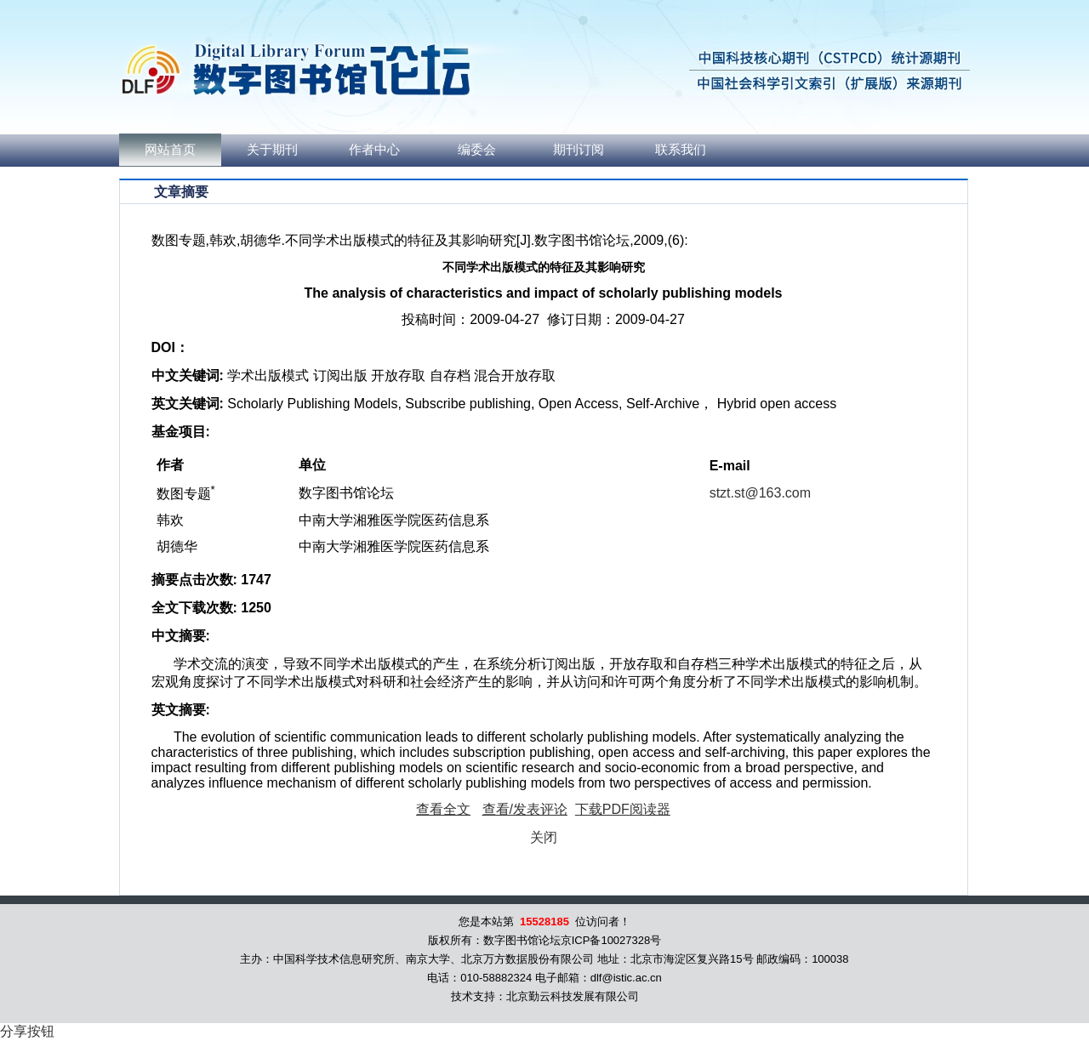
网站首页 (170, 149)
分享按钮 (27, 1031)
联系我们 (680, 149)
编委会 (477, 149)
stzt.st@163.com (760, 493)
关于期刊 (272, 149)
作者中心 (374, 149)
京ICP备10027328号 (611, 940)
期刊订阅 (578, 149)
